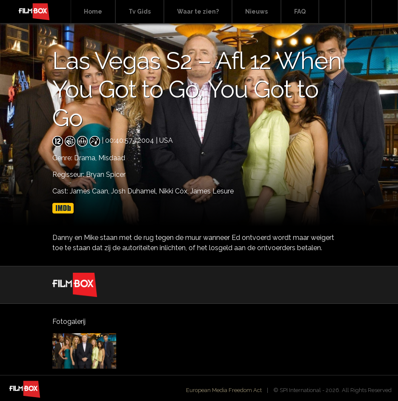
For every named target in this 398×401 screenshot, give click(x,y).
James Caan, (90, 191)
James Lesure (212, 191)
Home (93, 11)
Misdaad (111, 158)
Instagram (385, 11)
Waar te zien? (198, 11)
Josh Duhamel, (135, 191)
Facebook (358, 11)
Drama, (86, 158)
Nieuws (256, 11)
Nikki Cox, (174, 191)
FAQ (300, 11)
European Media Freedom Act (224, 390)
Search (332, 11)
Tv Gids (140, 11)
